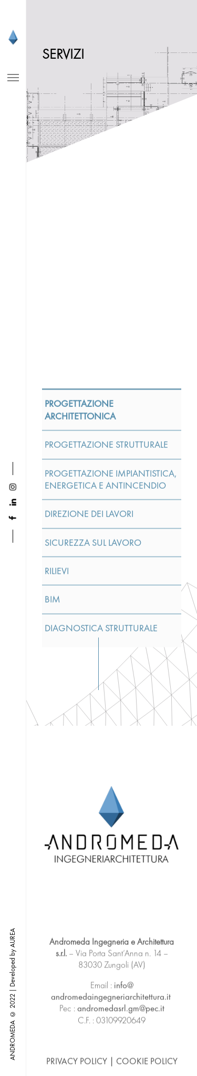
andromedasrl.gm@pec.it (120, 1054)
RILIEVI (57, 724)
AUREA (12, 938)
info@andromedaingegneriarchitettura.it (111, 1036)
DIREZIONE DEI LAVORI (89, 667)
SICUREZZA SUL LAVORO (93, 696)
